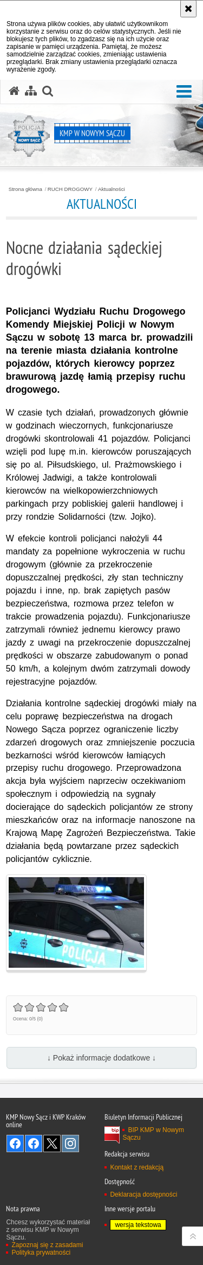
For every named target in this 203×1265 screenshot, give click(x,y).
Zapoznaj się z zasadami (47, 1245)
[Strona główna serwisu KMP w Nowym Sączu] (14, 91)
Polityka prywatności (40, 1252)
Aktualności (111, 189)
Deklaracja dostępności (143, 1194)
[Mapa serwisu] (31, 91)
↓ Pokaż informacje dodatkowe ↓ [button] (101, 1057)
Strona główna (25, 189)
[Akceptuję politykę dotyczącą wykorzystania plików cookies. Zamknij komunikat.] (188, 8)
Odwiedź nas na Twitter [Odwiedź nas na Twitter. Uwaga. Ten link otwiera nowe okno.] (52, 1143)
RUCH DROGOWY (70, 189)
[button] (184, 92)
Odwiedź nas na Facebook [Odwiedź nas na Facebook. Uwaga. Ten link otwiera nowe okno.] (15, 1143)
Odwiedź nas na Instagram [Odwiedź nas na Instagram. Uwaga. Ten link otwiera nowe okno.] (70, 1143)
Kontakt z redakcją (136, 1167)
